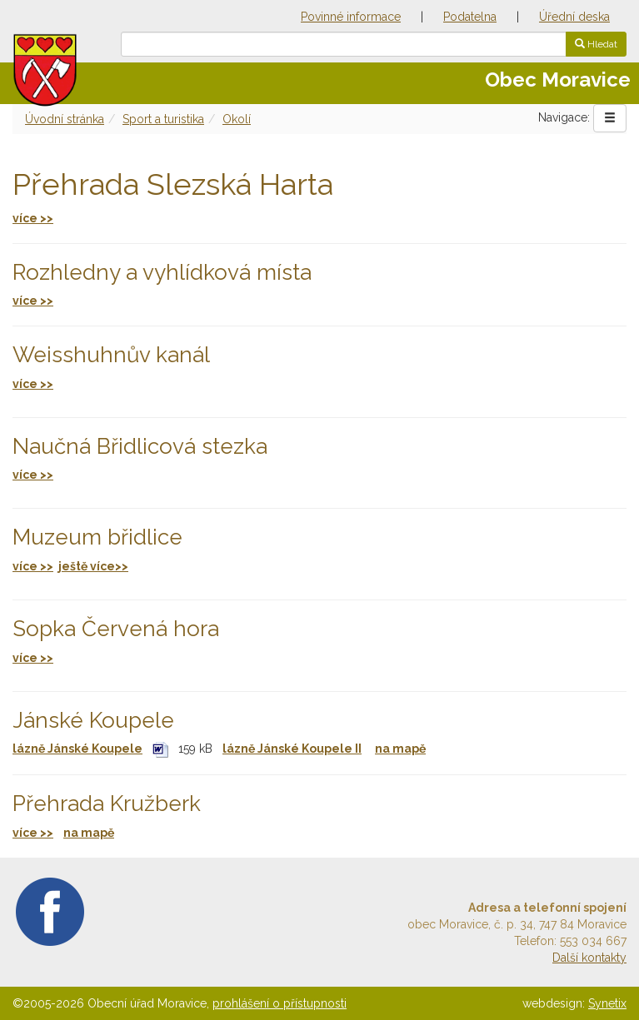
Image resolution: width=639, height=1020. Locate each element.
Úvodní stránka (64, 119)
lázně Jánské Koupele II (292, 748)
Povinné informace (351, 16)
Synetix (607, 1003)
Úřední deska (574, 16)
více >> (32, 300)
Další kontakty (589, 957)
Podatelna (470, 16)
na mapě (400, 748)
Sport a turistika (163, 119)
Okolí (236, 119)
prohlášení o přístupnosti (279, 1003)
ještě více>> (93, 566)
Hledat (596, 44)
